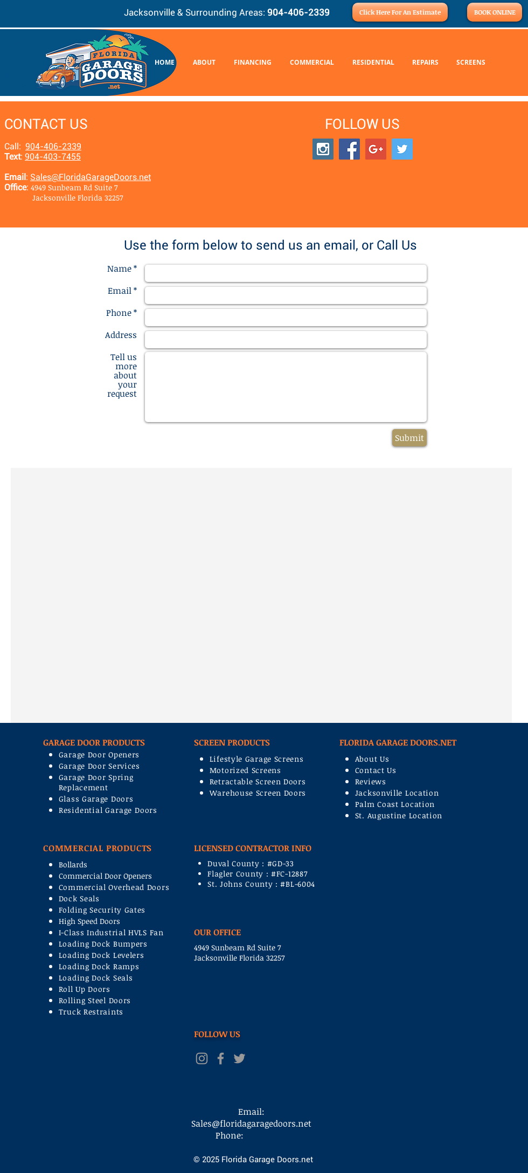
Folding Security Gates (102, 910)
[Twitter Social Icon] (402, 149)
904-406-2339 (53, 146)
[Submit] (409, 437)
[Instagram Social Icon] (323, 149)
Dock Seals (79, 898)
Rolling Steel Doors (95, 1000)
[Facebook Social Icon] (349, 149)
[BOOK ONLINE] (494, 12)
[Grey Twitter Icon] (239, 1058)
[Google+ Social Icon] (375, 149)
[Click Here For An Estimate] (400, 12)
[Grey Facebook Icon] (220, 1058)
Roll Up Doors (84, 989)
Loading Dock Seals (96, 977)
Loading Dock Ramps (99, 966)
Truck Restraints (91, 1011)
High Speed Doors (89, 921)
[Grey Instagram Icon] (202, 1058)
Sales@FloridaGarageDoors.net (90, 177)
